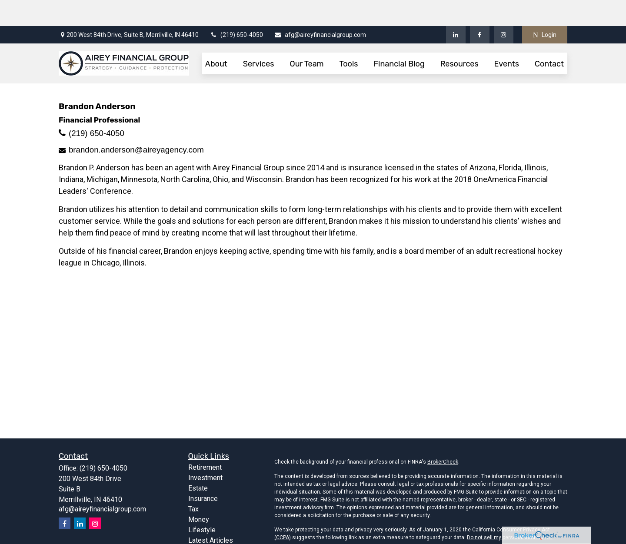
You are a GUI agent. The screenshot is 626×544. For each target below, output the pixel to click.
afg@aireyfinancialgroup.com (320, 8)
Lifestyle (202, 504)
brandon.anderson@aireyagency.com (136, 123)
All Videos (204, 525)
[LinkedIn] (456, 8)
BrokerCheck (442, 436)
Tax (193, 483)
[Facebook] (479, 8)
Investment (205, 452)
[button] (216, 37)
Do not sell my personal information (510, 511)
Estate (198, 462)
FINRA (490, 540)
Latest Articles (210, 514)
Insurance (203, 472)
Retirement (205, 441)
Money (198, 493)
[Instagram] (95, 497)
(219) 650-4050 (236, 8)
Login (544, 9)
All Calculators (210, 535)
